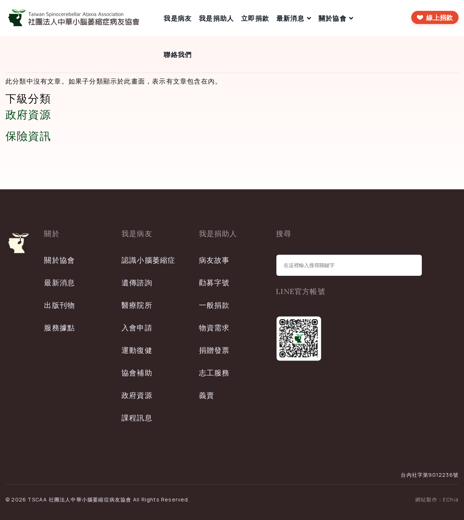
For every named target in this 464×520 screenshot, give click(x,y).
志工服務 (214, 372)
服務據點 (59, 327)
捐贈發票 (214, 350)
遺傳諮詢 (136, 282)
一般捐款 (214, 305)
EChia (451, 499)
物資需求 (214, 327)
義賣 (206, 395)
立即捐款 (255, 18)
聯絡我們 (178, 54)
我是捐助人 (216, 18)
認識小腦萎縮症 (148, 260)
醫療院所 (136, 305)
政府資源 (28, 114)
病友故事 (214, 260)
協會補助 (136, 372)
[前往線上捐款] (435, 17)
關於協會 (333, 18)
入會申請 (136, 327)
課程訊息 (136, 417)
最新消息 (290, 18)
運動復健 (136, 350)
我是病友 (178, 18)
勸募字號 (214, 282)
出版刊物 (59, 305)
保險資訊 (28, 136)
